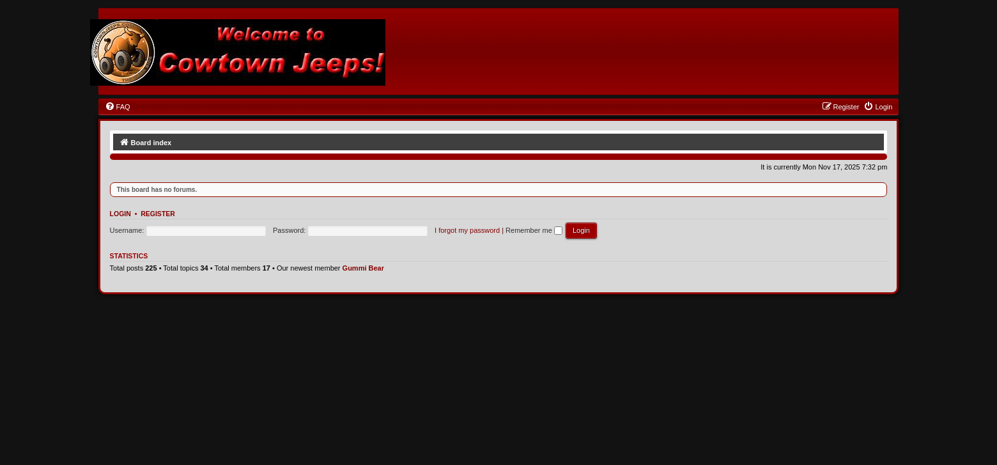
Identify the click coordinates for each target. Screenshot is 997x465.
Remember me (534, 230)
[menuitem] (117, 106)
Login (120, 213)
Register (158, 213)
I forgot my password (467, 230)
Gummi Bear (363, 268)
